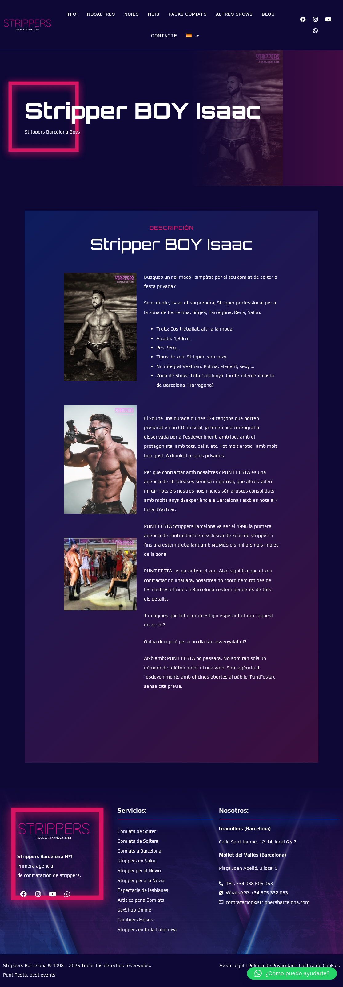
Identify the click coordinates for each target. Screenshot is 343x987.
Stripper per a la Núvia (142, 880)
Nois (153, 14)
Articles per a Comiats (142, 900)
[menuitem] (192, 35)
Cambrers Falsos (136, 919)
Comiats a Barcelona (140, 850)
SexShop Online (135, 909)
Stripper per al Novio (140, 870)
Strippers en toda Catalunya (148, 929)
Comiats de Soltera (139, 841)
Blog (268, 14)
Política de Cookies (319, 965)
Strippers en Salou (138, 860)
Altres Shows (234, 14)
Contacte (164, 35)
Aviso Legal (231, 965)
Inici (72, 14)
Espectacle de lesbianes (144, 890)
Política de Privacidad (271, 965)
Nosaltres (101, 14)
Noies (131, 14)
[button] (292, 973)
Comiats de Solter (137, 831)
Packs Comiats (188, 14)
